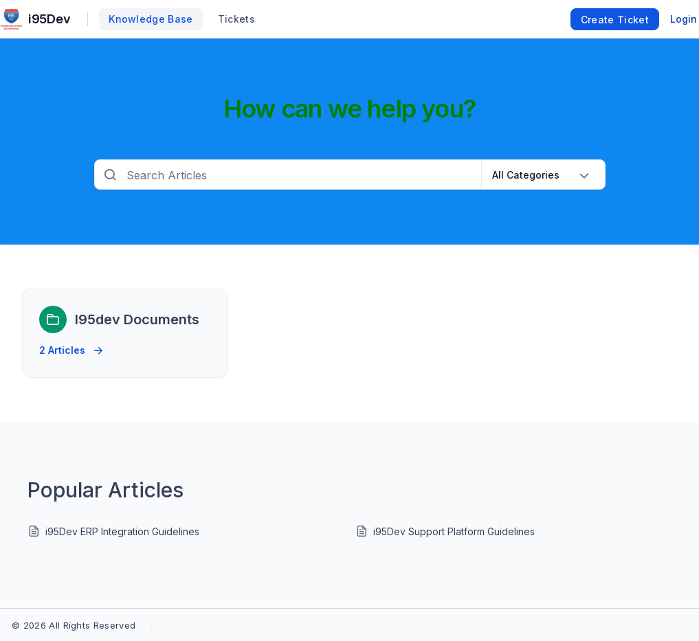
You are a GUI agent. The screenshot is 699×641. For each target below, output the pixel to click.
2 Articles (71, 346)
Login (683, 19)
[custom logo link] (11, 19)
